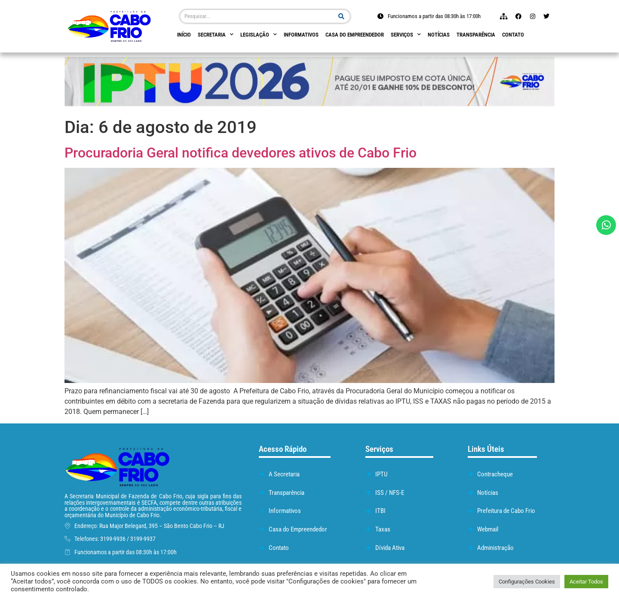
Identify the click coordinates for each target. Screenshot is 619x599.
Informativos (301, 34)
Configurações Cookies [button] (527, 581)
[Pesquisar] (341, 16)
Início (184, 34)
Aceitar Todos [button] (586, 581)
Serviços (406, 34)
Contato (513, 34)
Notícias (439, 34)
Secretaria (215, 34)
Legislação (258, 34)
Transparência (476, 34)
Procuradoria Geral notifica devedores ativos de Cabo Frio (240, 153)
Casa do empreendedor (354, 34)
